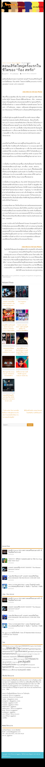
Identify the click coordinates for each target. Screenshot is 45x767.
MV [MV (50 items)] (15, 659)
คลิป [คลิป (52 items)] (4, 669)
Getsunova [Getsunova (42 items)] (6, 651)
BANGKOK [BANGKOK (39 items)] (25, 646)
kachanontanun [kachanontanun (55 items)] (9, 653)
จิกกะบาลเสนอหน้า (32, 74)
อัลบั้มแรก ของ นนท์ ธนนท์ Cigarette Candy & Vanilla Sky (22, 373)
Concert (24, 74)
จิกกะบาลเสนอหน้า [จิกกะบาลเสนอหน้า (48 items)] (19, 669)
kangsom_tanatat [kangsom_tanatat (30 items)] (21, 654)
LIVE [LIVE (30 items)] (38, 654)
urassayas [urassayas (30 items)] (33, 667)
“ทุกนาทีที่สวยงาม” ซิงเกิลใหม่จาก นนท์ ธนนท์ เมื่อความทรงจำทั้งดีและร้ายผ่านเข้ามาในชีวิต (22, 352)
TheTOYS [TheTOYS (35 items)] (22, 667)
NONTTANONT (6, 277)
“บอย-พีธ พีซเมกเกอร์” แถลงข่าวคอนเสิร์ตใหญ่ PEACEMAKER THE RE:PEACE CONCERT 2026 (24, 577)
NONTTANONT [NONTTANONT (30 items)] (21, 659)
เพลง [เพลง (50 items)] (29, 669)
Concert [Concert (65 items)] (25, 648)
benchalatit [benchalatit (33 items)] (38, 646)
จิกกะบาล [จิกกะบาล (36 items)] (9, 670)
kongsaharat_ (38, 276)
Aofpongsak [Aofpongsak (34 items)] (18, 646)
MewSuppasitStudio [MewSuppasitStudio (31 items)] (7, 659)
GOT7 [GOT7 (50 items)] (12, 651)
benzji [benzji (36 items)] (4, 649)
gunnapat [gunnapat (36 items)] (31, 651)
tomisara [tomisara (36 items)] (28, 667)
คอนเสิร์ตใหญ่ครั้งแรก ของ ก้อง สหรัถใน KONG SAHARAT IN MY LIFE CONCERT (8, 398)
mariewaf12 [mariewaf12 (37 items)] (13, 657)
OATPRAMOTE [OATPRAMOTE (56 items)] (31, 659)
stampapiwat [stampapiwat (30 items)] (31, 664)
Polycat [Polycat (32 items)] (18, 665)
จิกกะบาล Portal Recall (16, 697)
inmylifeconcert (8, 276)
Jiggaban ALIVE (13, 703)
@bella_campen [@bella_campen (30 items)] (10, 646)
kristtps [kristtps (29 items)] (35, 654)
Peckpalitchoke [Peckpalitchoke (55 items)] (9, 664)
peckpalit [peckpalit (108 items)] (24, 661)
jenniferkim (16, 276)
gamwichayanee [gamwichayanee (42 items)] (35, 649)
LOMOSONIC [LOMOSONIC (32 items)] (5, 657)
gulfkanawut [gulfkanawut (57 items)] (21, 651)
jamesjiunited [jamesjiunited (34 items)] (38, 651)
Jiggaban (13, 716)
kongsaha (23, 276)
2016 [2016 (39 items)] (3, 646)
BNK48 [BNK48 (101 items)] (10, 648)
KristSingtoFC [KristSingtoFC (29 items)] (29, 654)
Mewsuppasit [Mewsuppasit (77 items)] (25, 656)
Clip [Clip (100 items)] (18, 648)
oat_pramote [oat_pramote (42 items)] (6, 662)
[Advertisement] (22, 36)
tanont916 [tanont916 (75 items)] (8, 666)
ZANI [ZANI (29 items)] (38, 667)
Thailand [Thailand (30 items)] (16, 667)
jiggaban (6, 74)
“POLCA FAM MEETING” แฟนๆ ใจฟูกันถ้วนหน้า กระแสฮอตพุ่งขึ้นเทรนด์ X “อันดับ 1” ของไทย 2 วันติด (25, 585)
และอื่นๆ (4, 718)
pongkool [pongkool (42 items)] (24, 664)
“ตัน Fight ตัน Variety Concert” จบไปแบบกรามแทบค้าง (8, 373)
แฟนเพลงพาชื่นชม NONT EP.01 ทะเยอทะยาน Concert (8, 350)
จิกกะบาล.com (15, 714)
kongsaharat (29, 276)
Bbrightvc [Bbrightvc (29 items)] (31, 646)
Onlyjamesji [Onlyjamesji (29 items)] (15, 662)
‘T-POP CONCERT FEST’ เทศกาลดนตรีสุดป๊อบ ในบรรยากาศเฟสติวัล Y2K (22, 328)
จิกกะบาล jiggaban (14, 695)
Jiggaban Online (13, 705)
